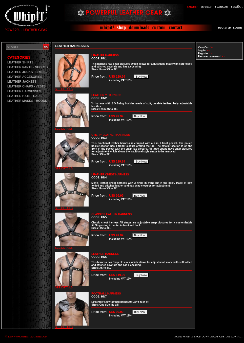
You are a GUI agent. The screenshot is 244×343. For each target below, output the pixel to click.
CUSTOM (224, 336)
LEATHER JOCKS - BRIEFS (27, 72)
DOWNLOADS (210, 336)
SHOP (197, 336)
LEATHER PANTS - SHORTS (27, 67)
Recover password (209, 56)
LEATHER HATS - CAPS (24, 96)
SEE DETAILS (64, 88)
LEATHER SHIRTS (20, 62)
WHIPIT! (188, 336)
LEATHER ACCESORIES (24, 77)
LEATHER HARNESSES (24, 91)
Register (203, 53)
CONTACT (237, 336)
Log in (202, 50)
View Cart (203, 47)
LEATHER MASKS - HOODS (27, 101)
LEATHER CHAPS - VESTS (26, 86)
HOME (178, 336)
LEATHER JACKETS (21, 81)
